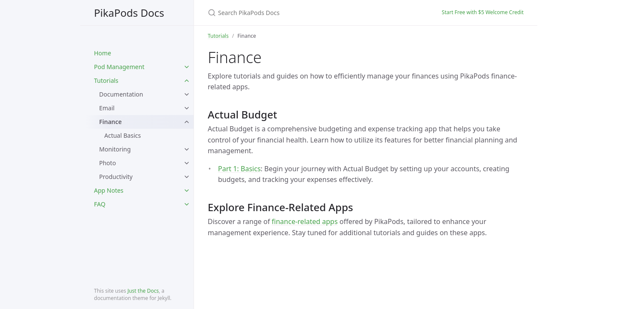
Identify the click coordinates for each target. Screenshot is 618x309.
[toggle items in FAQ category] (187, 204)
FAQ (100, 204)
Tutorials (106, 80)
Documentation (121, 94)
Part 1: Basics (239, 168)
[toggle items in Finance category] (187, 122)
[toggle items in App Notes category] (187, 190)
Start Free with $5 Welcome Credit (483, 12)
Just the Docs (143, 290)
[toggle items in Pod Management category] (187, 67)
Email (107, 108)
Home (102, 53)
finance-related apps (305, 221)
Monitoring (115, 149)
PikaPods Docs (129, 13)
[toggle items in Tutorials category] (187, 81)
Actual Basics (122, 135)
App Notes (109, 190)
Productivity (116, 177)
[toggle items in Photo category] (187, 163)
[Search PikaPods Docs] (309, 12)
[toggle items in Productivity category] (187, 177)
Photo (107, 163)
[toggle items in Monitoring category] (187, 149)
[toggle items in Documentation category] (187, 94)
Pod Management (119, 67)
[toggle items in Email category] (187, 108)
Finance (110, 122)
